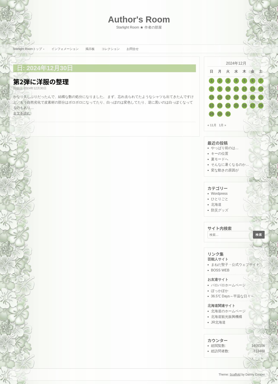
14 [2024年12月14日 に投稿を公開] (261, 89)
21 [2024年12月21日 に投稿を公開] (261, 97)
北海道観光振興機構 (226, 317)
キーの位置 (219, 153)
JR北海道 (218, 322)
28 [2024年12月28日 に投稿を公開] (261, 105)
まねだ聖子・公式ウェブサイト (235, 264)
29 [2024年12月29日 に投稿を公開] (212, 114)
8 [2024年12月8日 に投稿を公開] (212, 89)
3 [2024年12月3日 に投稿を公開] (228, 81)
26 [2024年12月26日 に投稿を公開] (244, 105)
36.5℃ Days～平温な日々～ (232, 296)
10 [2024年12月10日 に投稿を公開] (228, 89)
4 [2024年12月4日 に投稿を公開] (236, 81)
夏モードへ (219, 159)
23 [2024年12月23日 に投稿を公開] (220, 105)
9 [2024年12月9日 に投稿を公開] (220, 89)
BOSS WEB (220, 270)
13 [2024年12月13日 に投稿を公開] (253, 89)
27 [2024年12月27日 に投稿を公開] (253, 105)
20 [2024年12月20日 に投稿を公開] (253, 97)
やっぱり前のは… (225, 148)
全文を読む (21, 113)
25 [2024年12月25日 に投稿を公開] (236, 105)
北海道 (216, 204)
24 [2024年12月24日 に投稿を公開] (228, 105)
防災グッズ (219, 210)
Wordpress (219, 193)
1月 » (222, 125)
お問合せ (133, 49)
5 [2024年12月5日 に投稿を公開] (244, 81)
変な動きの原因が (225, 170)
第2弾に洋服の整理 (41, 81)
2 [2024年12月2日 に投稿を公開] (220, 81)
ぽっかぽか (219, 291)
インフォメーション (65, 49)
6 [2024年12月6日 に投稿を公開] (253, 81)
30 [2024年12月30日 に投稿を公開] (220, 114)
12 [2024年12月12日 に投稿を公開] (244, 89)
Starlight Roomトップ (27, 49)
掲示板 (90, 49)
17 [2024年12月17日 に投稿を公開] (228, 97)
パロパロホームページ (228, 285)
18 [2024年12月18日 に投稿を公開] (236, 97)
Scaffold (235, 374)
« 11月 (212, 125)
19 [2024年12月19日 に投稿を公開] (244, 97)
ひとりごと (219, 199)
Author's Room (139, 19)
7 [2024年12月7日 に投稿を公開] (261, 81)
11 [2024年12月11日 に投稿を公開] (236, 89)
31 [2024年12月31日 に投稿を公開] (228, 114)
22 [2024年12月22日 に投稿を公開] (212, 105)
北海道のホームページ (228, 311)
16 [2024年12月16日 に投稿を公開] (220, 97)
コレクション (111, 49)
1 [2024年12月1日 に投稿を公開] (212, 81)
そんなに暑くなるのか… (230, 164)
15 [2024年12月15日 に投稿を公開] (212, 97)
